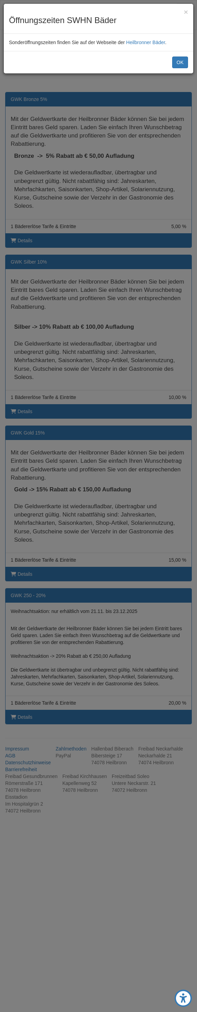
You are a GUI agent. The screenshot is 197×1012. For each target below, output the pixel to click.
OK (180, 62)
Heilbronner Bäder (145, 42)
